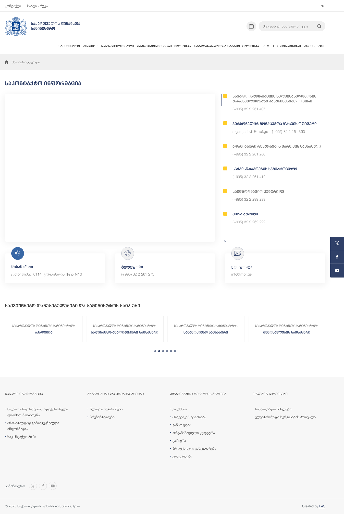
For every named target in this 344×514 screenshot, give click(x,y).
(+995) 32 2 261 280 (249, 154)
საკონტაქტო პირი (21, 436)
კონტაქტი (13, 6)
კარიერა (179, 440)
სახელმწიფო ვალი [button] (117, 46)
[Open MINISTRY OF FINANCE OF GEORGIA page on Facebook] (337, 257)
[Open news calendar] (251, 26)
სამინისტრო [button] (69, 46)
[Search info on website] (319, 26)
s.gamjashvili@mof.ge (250, 131)
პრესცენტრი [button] (314, 46)
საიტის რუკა (37, 6)
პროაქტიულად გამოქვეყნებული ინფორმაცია (33, 426)
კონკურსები (182, 456)
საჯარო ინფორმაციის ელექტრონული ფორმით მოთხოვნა (37, 412)
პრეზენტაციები (102, 417)
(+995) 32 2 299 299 (249, 199)
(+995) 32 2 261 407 (249, 109)
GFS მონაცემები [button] (287, 46)
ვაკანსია (179, 409)
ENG (322, 6)
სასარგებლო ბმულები (273, 409)
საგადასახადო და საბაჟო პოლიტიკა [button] (226, 46)
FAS (322, 506)
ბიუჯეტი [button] (90, 46)
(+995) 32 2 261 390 (288, 131)
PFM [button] (266, 46)
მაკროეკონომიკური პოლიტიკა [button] (164, 46)
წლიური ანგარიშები (106, 409)
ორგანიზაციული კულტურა (193, 433)
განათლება (181, 425)
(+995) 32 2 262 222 (249, 222)
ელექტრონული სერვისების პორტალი (285, 417)
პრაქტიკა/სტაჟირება (189, 417)
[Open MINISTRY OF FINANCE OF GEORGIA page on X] (337, 243)
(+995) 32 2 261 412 (249, 176)
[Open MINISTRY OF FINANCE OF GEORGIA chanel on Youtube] (337, 271)
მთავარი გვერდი (22, 62)
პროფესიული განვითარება (194, 448)
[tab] (155, 351)
